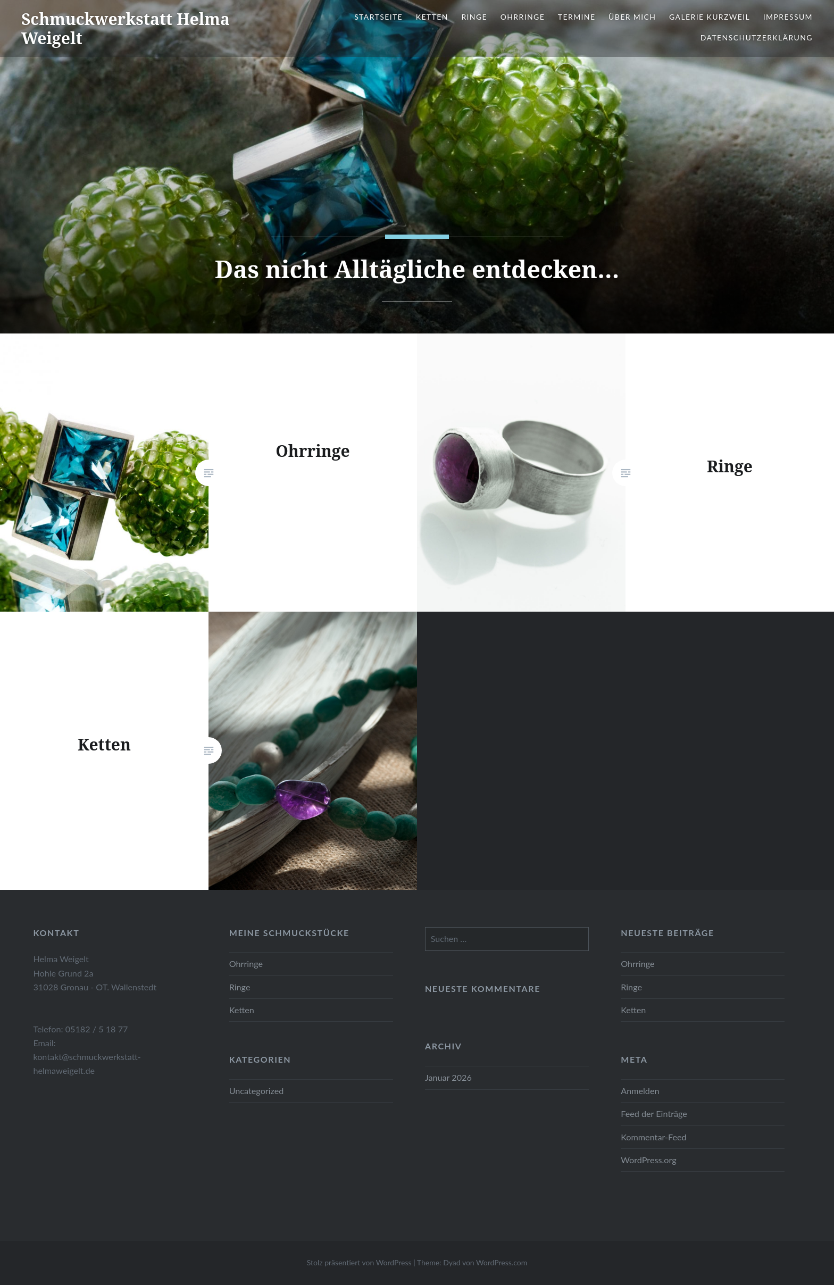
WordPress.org (648, 1160)
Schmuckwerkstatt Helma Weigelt (125, 28)
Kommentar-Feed (653, 1137)
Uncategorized (256, 1091)
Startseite (378, 16)
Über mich (632, 16)
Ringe (474, 16)
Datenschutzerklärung (756, 37)
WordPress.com (501, 1262)
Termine (577, 16)
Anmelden (640, 1091)
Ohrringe (523, 16)
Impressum (788, 16)
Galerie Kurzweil (709, 16)
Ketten (432, 16)
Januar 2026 (448, 1077)
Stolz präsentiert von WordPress (359, 1262)
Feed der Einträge (654, 1113)
